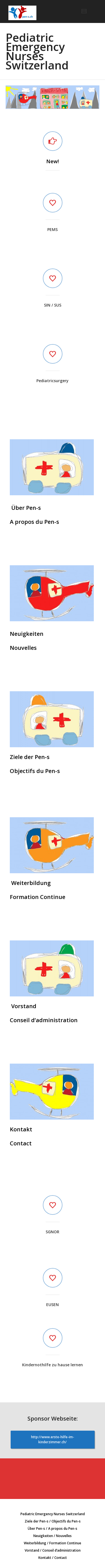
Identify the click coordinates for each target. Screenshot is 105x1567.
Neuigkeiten (26, 633)
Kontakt (21, 1129)
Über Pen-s (25, 508)
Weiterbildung (30, 883)
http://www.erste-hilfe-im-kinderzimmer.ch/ (52, 1439)
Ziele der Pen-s (30, 757)
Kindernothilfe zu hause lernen (52, 1364)
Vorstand (23, 1006)
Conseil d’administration (44, 1020)
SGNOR (52, 1231)
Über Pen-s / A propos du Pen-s (52, 1528)
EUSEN (52, 1304)
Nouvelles (23, 647)
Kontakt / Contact (52, 1557)
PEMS (52, 229)
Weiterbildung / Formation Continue (52, 1543)
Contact (21, 1143)
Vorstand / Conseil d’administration (53, 1550)
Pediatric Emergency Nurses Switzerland (52, 1514)
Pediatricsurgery (52, 380)
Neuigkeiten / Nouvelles (52, 1535)
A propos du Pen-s (34, 522)
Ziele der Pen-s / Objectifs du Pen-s (53, 1521)
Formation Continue (37, 897)
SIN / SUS (52, 305)
